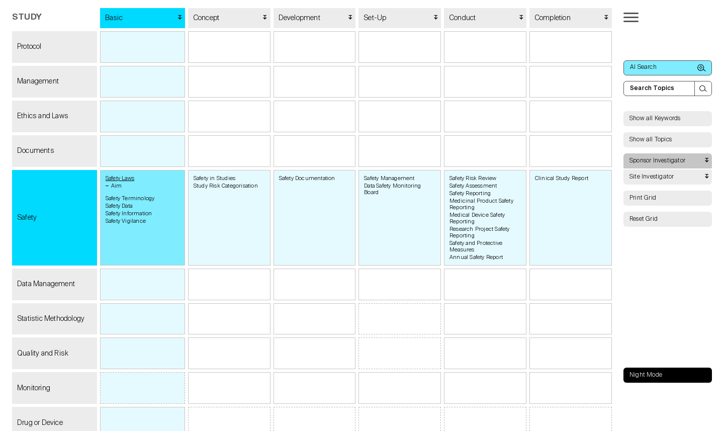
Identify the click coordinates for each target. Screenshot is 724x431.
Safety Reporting (470, 193)
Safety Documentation (307, 178)
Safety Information (129, 213)
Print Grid (642, 198)
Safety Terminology (130, 198)
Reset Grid (643, 219)
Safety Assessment (473, 186)
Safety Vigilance (126, 221)
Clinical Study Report (561, 178)
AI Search (668, 67)
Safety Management (389, 178)
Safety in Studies (214, 178)
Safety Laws (120, 178)
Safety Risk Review (473, 178)
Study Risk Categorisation (226, 186)
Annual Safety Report (476, 257)
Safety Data (119, 206)
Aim (116, 186)
